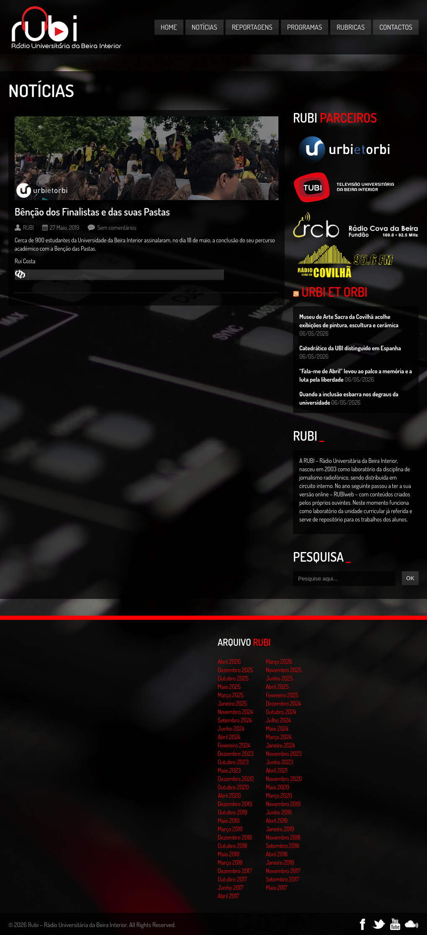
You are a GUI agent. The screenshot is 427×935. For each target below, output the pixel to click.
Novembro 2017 (283, 870)
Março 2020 (279, 795)
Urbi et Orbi (334, 292)
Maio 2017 (276, 887)
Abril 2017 (228, 895)
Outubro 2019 (232, 812)
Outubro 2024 (281, 711)
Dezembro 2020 (236, 778)
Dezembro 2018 (235, 837)
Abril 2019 (277, 820)
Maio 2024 (277, 728)
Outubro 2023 (233, 761)
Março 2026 (279, 661)
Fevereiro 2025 (282, 695)
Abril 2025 (277, 686)
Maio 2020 (277, 787)
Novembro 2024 (235, 711)
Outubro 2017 (232, 879)
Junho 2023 (279, 761)
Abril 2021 (276, 770)
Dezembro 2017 (235, 870)
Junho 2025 (279, 678)
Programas (304, 27)
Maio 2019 (228, 820)
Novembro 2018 (283, 837)
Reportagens (252, 27)
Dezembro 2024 (283, 703)
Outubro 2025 (233, 678)
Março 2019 (230, 828)
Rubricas (351, 27)
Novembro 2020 (284, 778)
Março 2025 (231, 695)
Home (169, 27)
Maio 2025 (229, 686)
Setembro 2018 (282, 845)
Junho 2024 (231, 728)
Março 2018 (230, 862)
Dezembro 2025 (235, 669)
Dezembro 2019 (235, 803)
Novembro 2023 (284, 753)
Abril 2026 (229, 661)
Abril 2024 (229, 736)
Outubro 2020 (233, 787)
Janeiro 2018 (280, 862)
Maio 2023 (229, 770)
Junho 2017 (230, 887)
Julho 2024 (278, 720)
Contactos (395, 27)
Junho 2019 (279, 812)
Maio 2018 (228, 854)
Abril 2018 (277, 854)
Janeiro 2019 (280, 828)
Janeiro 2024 (280, 745)
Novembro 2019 (283, 803)
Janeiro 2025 (232, 703)
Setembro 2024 (235, 720)
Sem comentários (116, 227)
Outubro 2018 (232, 845)
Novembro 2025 (284, 669)
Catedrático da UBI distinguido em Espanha (350, 348)
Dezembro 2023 (235, 753)
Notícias (204, 27)
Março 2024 (278, 736)
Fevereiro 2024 (234, 745)
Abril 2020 (229, 795)
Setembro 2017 (282, 879)
